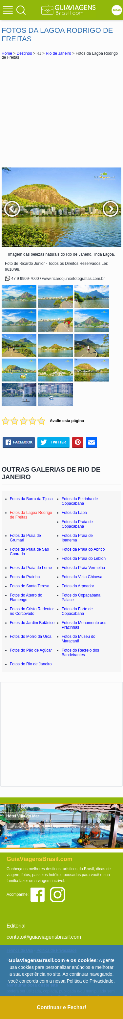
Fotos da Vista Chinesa (82, 577)
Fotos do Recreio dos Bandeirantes (80, 652)
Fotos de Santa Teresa (30, 586)
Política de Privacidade (90, 981)
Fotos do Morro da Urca (30, 636)
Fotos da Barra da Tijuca (31, 499)
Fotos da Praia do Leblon (84, 558)
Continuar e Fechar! (61, 1007)
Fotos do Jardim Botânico (32, 622)
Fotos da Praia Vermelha (83, 567)
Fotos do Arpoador (78, 586)
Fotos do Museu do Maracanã (78, 638)
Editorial (16, 926)
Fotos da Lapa (74, 512)
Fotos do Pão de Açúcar (31, 650)
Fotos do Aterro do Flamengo (26, 597)
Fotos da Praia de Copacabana (77, 524)
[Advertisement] (62, 113)
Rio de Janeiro (58, 53)
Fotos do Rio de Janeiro (30, 664)
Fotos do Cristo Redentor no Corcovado (32, 611)
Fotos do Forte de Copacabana (77, 611)
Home (7, 53)
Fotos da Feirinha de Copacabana (80, 501)
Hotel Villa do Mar (22, 816)
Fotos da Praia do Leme (31, 567)
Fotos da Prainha (25, 577)
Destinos (24, 53)
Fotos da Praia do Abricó (83, 549)
